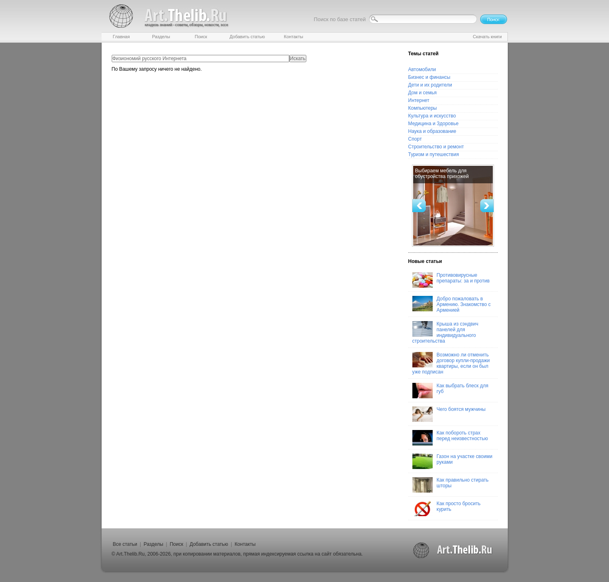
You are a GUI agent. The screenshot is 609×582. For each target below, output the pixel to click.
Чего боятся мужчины (449, 414)
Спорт (415, 139)
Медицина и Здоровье (433, 123)
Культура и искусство (432, 116)
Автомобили (422, 69)
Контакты (245, 544)
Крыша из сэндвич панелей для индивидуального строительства (445, 332)
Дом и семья (422, 93)
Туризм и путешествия (433, 154)
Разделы (153, 544)
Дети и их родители (430, 85)
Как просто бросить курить (446, 508)
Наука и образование (432, 131)
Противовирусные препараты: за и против (451, 280)
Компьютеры (422, 108)
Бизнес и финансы (429, 77)
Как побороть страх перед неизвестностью (450, 437)
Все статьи (125, 544)
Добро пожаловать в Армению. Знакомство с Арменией (451, 304)
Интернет (418, 100)
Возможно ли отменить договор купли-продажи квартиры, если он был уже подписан (451, 363)
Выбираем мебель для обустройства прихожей (442, 173)
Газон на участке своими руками (452, 461)
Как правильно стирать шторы (450, 485)
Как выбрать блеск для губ (450, 390)
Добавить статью (209, 544)
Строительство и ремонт (436, 147)
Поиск (176, 544)
